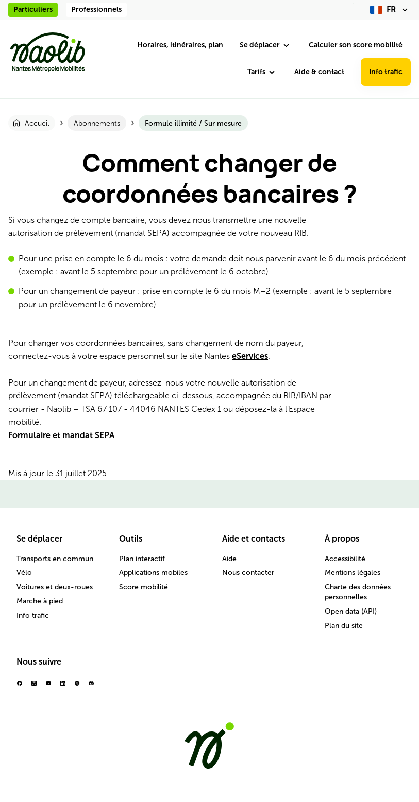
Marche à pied (39, 601)
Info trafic (386, 71)
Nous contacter (248, 572)
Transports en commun (54, 558)
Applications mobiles (153, 572)
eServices (250, 356)
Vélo (24, 572)
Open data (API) (351, 611)
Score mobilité (143, 587)
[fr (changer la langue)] (390, 10)
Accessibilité (345, 558)
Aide (229, 558)
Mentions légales (352, 572)
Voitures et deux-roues (54, 587)
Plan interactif (142, 558)
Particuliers (33, 9)
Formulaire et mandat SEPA (61, 435)
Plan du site (344, 625)
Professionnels (96, 9)
